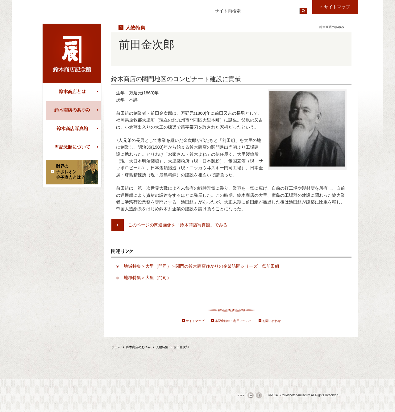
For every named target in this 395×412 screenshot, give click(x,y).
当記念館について (73, 147)
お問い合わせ (271, 321)
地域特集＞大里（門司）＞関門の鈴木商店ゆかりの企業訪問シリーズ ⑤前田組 (204, 266)
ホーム (116, 347)
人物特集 (135, 27)
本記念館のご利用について (233, 321)
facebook (259, 395)
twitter (250, 395)
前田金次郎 (181, 347)
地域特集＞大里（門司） (147, 277)
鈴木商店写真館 (73, 129)
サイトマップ (195, 321)
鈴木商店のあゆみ (73, 110)
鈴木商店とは (73, 92)
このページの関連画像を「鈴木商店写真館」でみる (177, 224)
